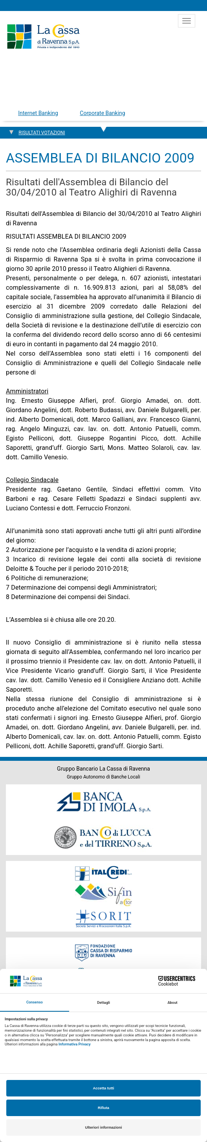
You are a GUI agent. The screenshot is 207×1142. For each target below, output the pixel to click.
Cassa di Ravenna (43, 36)
